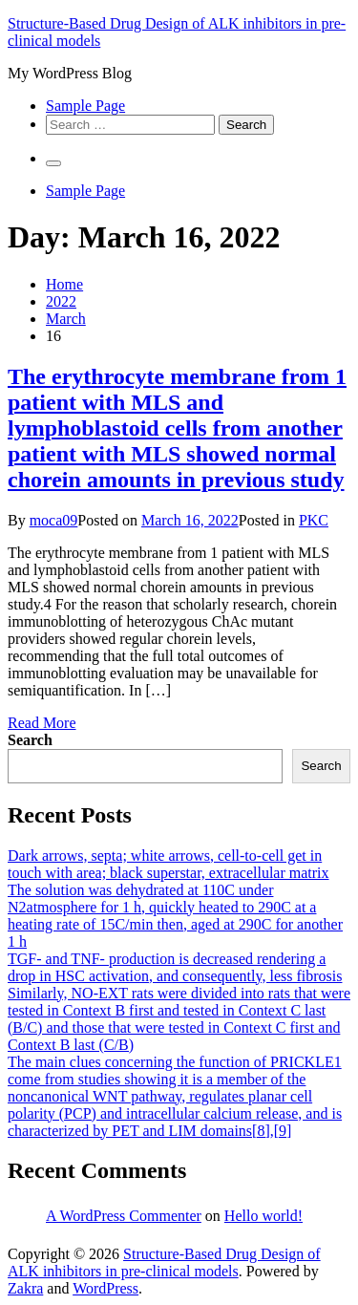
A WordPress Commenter (123, 1216)
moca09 (54, 520)
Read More (42, 723)
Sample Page (85, 105)
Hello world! (263, 1216)
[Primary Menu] (53, 163)
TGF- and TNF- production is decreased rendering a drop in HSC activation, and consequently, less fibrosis (175, 967)
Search (30, 740)
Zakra (25, 1288)
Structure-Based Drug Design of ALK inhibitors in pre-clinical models (164, 1262)
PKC (313, 520)
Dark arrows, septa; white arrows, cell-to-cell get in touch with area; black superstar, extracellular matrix (168, 864)
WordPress (105, 1288)
